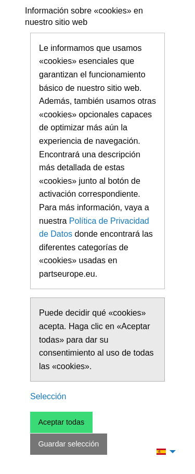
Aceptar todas (61, 422)
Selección (48, 396)
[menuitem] (163, 451)
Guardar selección (68, 444)
